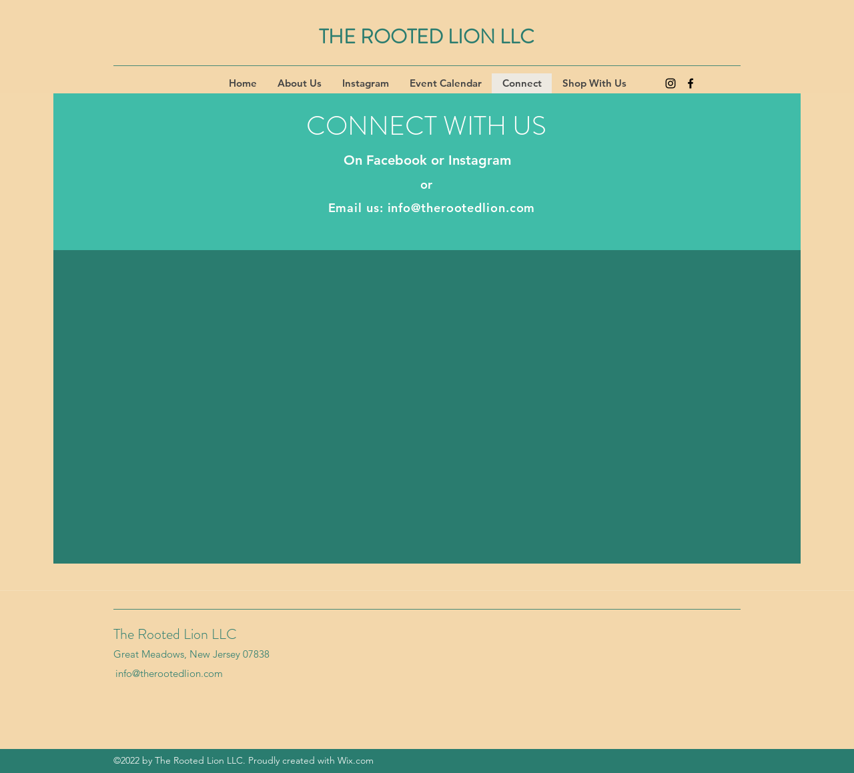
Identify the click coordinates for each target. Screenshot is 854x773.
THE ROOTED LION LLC (426, 37)
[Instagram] (670, 83)
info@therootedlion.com (462, 207)
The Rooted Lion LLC (175, 634)
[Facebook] (690, 83)
